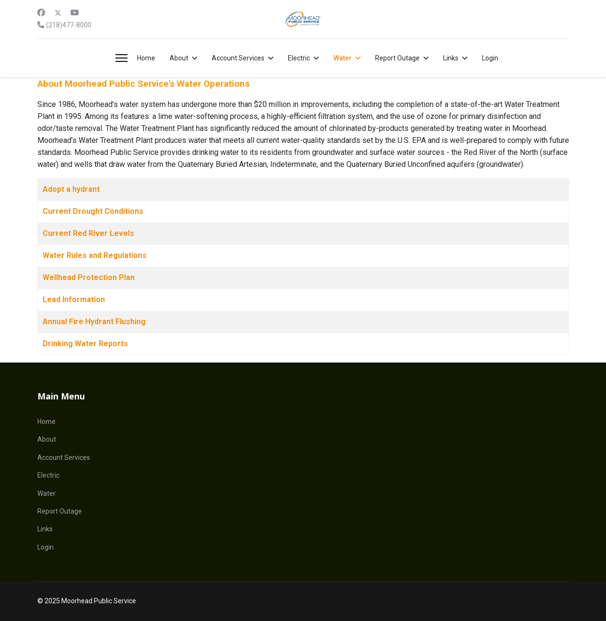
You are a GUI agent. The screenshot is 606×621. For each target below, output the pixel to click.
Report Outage (397, 58)
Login (490, 58)
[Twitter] (58, 12)
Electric (299, 58)
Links (450, 58)
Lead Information (74, 299)
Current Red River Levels (88, 233)
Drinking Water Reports (85, 343)
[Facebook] (41, 12)
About (179, 58)
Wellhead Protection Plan (89, 277)
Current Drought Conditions (93, 211)
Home (146, 58)
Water (342, 58)
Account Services (238, 58)
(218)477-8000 (68, 25)
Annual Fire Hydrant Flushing (94, 321)
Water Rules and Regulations (95, 255)
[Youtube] (74, 12)
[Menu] (121, 58)
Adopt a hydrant (71, 189)
